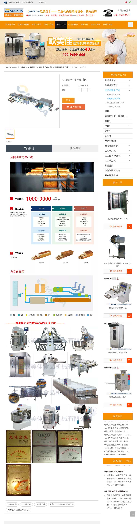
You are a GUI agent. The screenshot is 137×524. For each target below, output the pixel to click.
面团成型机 (110, 160)
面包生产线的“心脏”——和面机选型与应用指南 (117, 435)
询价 (68, 100)
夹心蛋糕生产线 (113, 95)
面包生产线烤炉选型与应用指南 (117, 439)
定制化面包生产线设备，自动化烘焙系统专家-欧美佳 (117, 422)
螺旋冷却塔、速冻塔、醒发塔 (119, 116)
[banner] (68, 46)
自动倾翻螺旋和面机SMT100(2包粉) (117, 264)
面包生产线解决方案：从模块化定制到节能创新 (117, 442)
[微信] (130, 2)
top (132, 514)
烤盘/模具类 (110, 141)
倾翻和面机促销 (112, 170)
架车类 (108, 136)
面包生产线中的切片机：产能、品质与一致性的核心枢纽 (117, 425)
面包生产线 (12, 504)
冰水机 (108, 131)
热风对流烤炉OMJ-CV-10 (117, 219)
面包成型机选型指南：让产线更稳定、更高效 (117, 432)
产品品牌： (66, 85)
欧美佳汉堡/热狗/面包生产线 (62, 504)
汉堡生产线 (26, 504)
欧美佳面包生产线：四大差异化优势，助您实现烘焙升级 (117, 445)
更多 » (128, 461)
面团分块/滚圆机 (112, 156)
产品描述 (29, 148)
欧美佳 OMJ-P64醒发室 (117, 353)
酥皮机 (108, 121)
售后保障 (75, 148)
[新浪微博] (126, 2)
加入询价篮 (75, 107)
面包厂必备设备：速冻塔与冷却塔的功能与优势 (117, 429)
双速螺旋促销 (111, 175)
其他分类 (109, 165)
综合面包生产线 (113, 107)
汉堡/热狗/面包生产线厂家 (18, 510)
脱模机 (108, 111)
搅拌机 (108, 126)
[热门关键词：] (130, 24)
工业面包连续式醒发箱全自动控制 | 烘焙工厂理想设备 (117, 452)
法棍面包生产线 (113, 99)
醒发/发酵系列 (111, 146)
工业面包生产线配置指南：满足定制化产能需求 (117, 449)
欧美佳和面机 (111, 85)
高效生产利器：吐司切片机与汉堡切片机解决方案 (22, 2)
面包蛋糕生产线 (112, 90)
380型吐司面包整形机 (118, 308)
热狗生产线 (40, 504)
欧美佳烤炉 (110, 80)
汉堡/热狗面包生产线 (115, 103)
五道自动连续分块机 (117, 397)
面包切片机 (110, 151)
